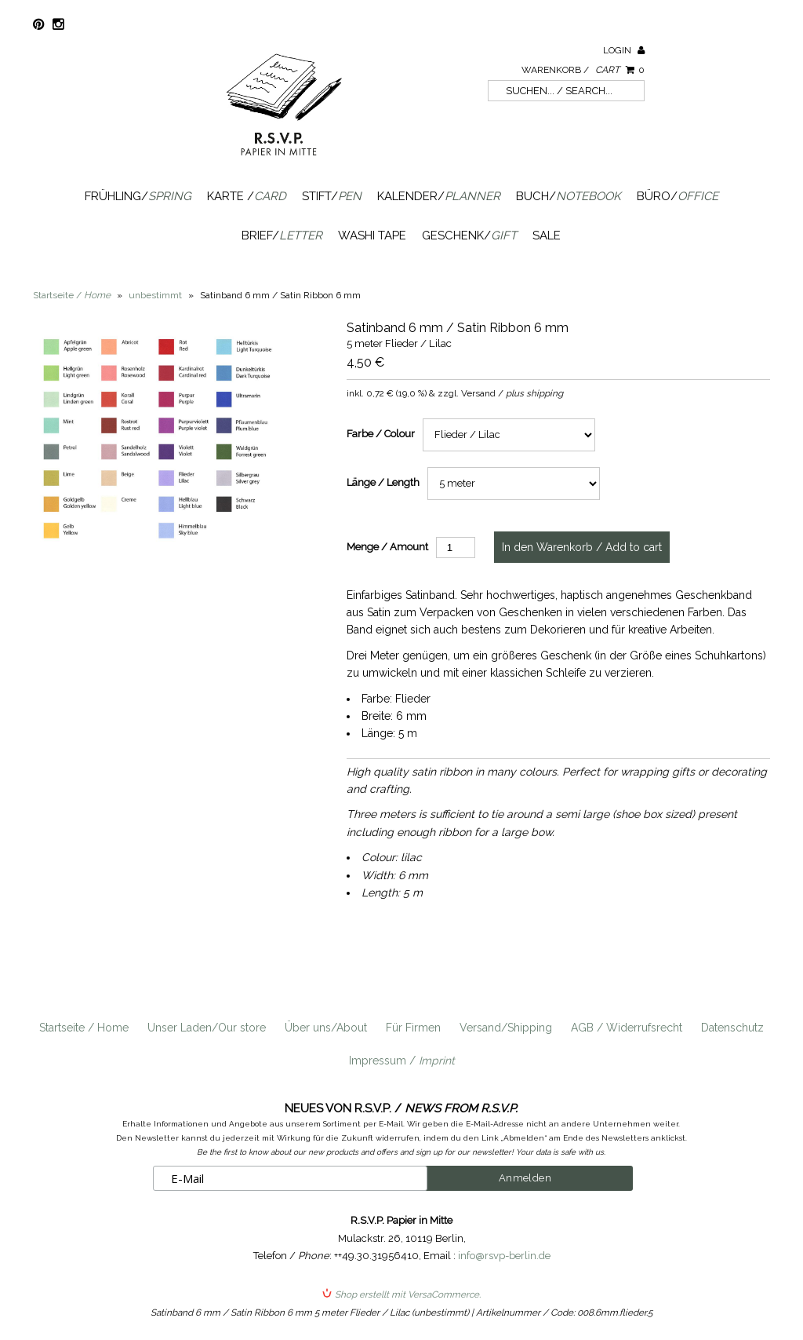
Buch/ (568, 196)
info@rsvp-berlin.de (504, 1255)
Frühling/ (138, 196)
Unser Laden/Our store (206, 1027)
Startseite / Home (84, 1027)
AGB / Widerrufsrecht (626, 1027)
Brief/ (282, 235)
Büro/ (677, 196)
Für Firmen (413, 1027)
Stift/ (332, 196)
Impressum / (402, 1060)
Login (624, 50)
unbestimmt (155, 295)
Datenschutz (732, 1027)
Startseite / (72, 295)
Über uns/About (326, 1027)
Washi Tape (372, 235)
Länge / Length (383, 482)
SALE (546, 235)
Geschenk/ (469, 235)
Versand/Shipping (506, 1027)
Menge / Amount (387, 547)
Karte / (246, 196)
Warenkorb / (583, 69)
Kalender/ (438, 196)
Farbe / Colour (381, 434)
